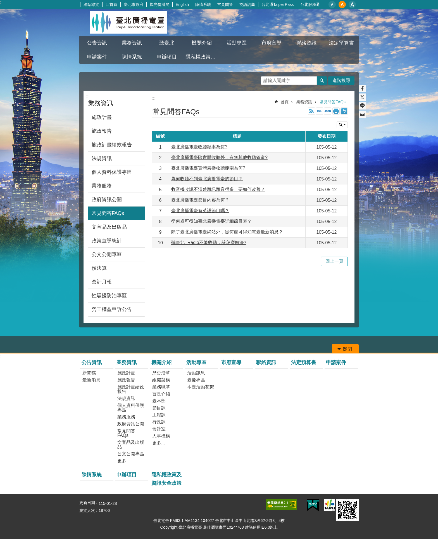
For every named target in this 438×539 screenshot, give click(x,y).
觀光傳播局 (159, 4)
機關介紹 (202, 43)
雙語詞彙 (247, 4)
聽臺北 (166, 43)
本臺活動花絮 (200, 387)
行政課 (159, 422)
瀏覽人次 (87, 510)
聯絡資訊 (306, 43)
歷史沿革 (161, 373)
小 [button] (332, 4)
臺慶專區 (196, 380)
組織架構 (161, 380)
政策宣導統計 (107, 240)
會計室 (159, 428)
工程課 (159, 415)
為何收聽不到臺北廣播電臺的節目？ (207, 178)
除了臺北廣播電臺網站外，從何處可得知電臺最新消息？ (227, 231)
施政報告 (102, 131)
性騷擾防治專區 (109, 295)
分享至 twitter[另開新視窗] (362, 97)
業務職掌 (161, 387)
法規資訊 (102, 158)
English (182, 4)
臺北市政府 (133, 4)
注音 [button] (344, 111)
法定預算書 (341, 43)
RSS (311, 111)
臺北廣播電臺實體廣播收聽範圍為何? (208, 168)
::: (2, 2)
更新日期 (87, 503)
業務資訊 (132, 43)
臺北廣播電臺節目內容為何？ (200, 200)
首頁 (285, 102)
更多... (123, 460)
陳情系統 (203, 4)
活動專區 (237, 43)
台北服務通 (310, 4)
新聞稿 (89, 373)
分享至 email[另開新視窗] (362, 114)
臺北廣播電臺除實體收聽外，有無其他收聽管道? (219, 157)
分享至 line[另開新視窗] (362, 105)
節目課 (159, 408)
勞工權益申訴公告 (112, 309)
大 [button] (352, 4)
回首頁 (111, 4)
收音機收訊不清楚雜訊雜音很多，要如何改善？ (218, 189)
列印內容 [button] (336, 111)
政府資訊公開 (107, 199)
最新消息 (91, 380)
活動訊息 (196, 373)
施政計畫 (102, 117)
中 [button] (342, 4)
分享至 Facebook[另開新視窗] (362, 88)
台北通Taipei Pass (277, 4)
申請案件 (97, 57)
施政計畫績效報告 (112, 144)
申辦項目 (167, 57)
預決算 (99, 268)
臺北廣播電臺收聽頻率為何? (199, 146)
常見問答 (225, 4)
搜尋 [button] (322, 80)
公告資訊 (97, 43)
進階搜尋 (341, 80)
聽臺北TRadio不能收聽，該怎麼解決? (208, 242)
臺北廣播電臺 (128, 22)
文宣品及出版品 (109, 227)
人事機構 (161, 435)
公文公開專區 (107, 254)
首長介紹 (161, 394)
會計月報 (102, 282)
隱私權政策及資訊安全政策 (202, 57)
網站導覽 (91, 4)
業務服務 (102, 186)
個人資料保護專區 (112, 172)
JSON (327, 111)
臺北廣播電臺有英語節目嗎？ (200, 210)
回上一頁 (334, 261)
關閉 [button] (342, 124)
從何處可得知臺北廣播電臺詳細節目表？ (211, 221)
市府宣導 (271, 43)
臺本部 (159, 401)
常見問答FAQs (108, 213)
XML (319, 111)
